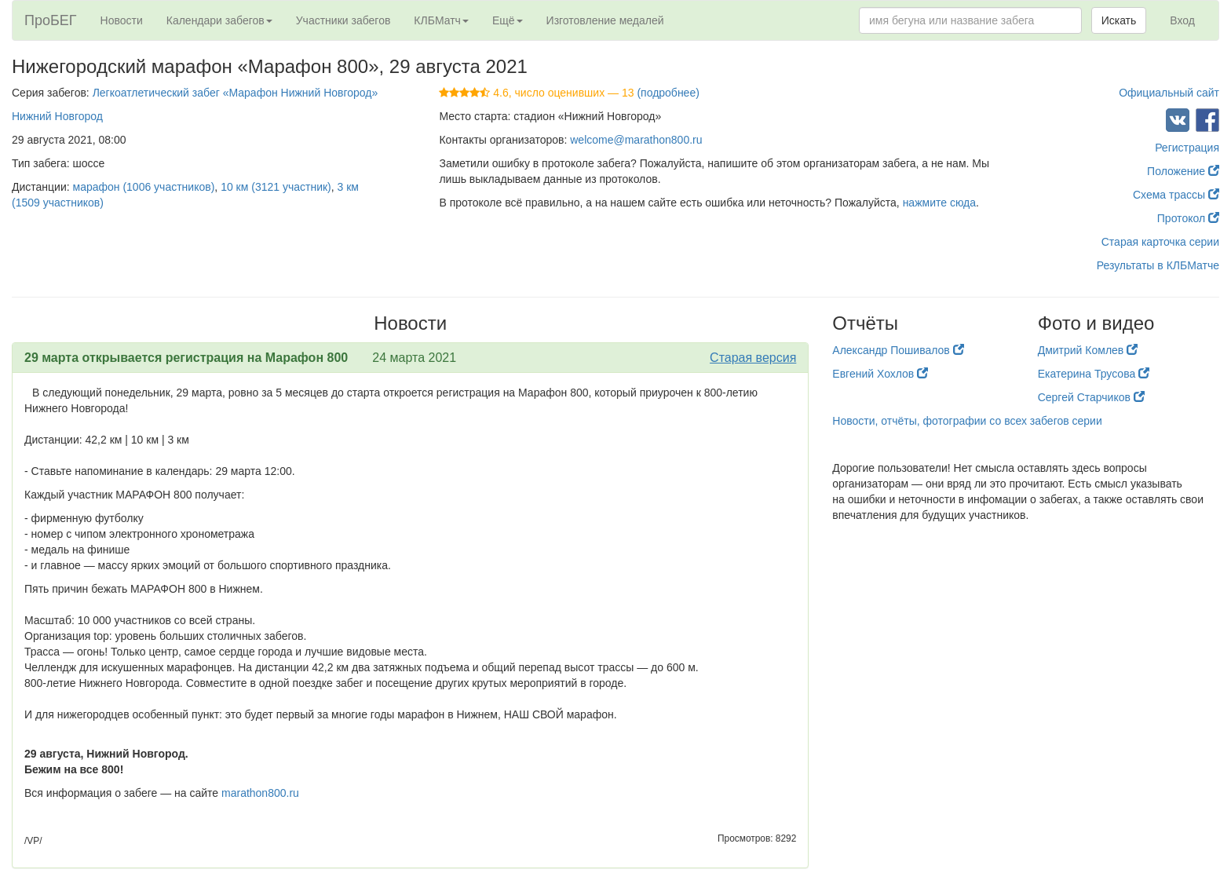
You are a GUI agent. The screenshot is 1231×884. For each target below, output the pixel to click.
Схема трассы (1176, 194)
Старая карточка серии (1160, 242)
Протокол (1188, 218)
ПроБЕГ (50, 20)
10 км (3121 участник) (276, 187)
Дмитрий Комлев (1088, 350)
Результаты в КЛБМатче (1158, 265)
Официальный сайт (1169, 92)
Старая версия (753, 357)
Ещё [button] (507, 20)
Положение (1183, 171)
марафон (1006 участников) (144, 187)
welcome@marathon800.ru (636, 139)
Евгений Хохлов (880, 373)
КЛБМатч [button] (441, 20)
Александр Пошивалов (897, 350)
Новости (121, 20)
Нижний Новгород (57, 116)
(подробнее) (668, 92)
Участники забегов (343, 20)
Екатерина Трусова (1093, 373)
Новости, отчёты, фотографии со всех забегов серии (966, 421)
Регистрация (1187, 147)
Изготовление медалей (605, 20)
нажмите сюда (939, 202)
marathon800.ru (260, 793)
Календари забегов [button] (219, 20)
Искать (1119, 20)
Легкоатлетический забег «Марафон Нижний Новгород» (235, 92)
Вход (1182, 20)
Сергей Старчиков (1091, 397)
